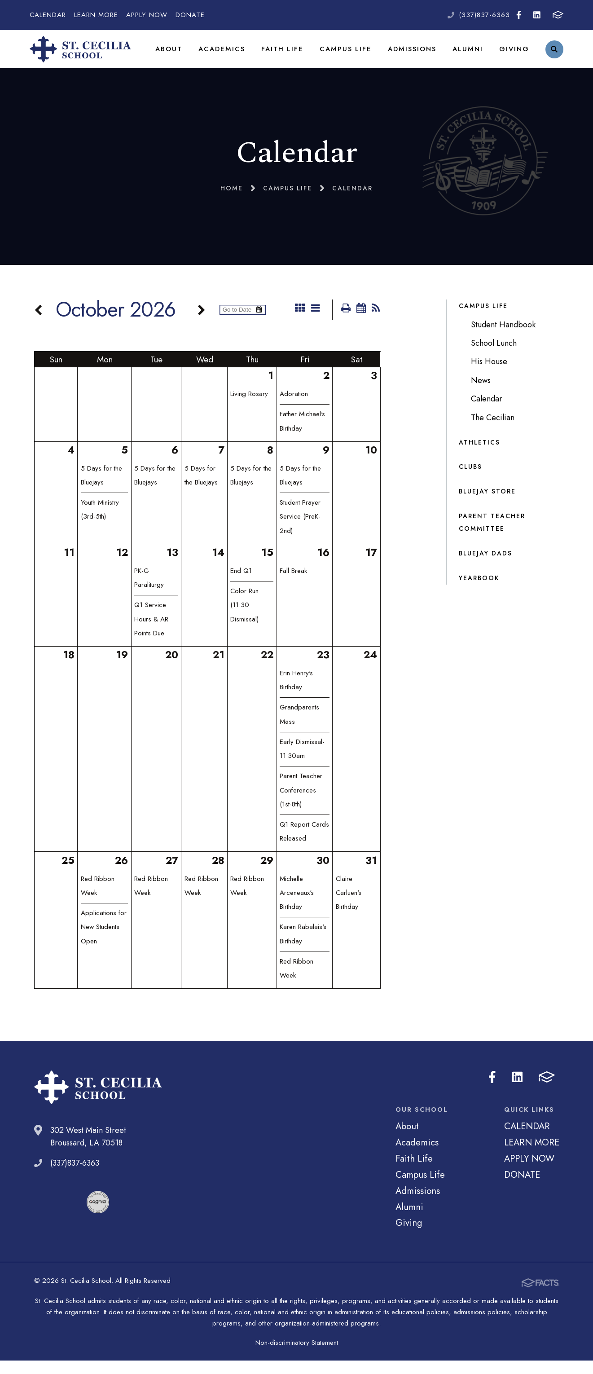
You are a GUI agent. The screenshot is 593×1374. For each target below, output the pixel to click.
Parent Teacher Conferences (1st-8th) (301, 805)
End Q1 (241, 586)
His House (489, 375)
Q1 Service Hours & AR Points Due (151, 634)
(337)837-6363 (484, 15)
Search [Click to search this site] (554, 56)
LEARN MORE (96, 15)
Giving (514, 55)
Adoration (294, 409)
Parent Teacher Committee (492, 536)
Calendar (486, 412)
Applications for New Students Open (104, 942)
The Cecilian (492, 431)
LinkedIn (536, 15)
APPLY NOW (146, 15)
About (179, 55)
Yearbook (479, 591)
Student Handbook (503, 338)
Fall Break (293, 586)
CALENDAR (48, 15)
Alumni (469, 55)
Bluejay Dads (485, 567)
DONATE (190, 15)
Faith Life (289, 55)
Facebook (518, 15)
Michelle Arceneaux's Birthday (297, 908)
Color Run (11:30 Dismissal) (244, 620)
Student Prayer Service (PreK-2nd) (300, 532)
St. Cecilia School (86, 56)
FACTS (558, 15)
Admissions (415, 55)
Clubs (470, 480)
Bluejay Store (487, 505)
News (481, 394)
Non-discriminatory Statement (296, 1356)
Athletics (479, 455)
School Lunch (494, 357)
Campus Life (349, 55)
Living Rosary (249, 409)
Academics (230, 55)
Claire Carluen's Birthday (348, 908)
